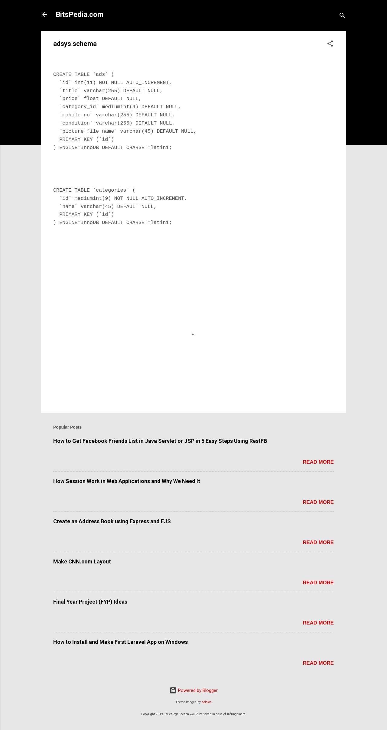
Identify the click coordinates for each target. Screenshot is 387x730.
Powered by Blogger (194, 690)
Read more (318, 462)
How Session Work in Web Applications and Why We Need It (126, 481)
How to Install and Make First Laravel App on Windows (120, 642)
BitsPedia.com (79, 14)
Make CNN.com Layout (82, 561)
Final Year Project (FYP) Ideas (90, 602)
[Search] (342, 16)
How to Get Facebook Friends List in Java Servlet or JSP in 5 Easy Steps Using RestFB (160, 441)
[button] (330, 44)
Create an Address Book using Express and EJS (112, 521)
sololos (207, 702)
